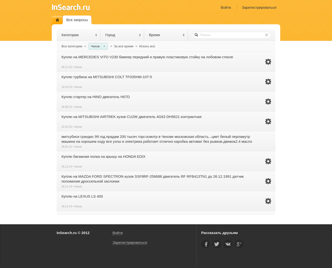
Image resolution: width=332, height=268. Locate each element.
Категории (79, 35)
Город (123, 35)
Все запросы (77, 20)
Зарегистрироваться (259, 7)
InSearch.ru (71, 7)
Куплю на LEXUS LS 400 (82, 196)
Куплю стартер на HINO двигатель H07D (95, 97)
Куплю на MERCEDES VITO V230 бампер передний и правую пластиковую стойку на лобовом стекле (147, 57)
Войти (226, 7)
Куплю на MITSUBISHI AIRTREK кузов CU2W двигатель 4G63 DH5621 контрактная (131, 117)
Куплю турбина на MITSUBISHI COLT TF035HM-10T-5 (106, 77)
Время (167, 35)
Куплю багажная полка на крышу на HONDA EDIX (103, 156)
